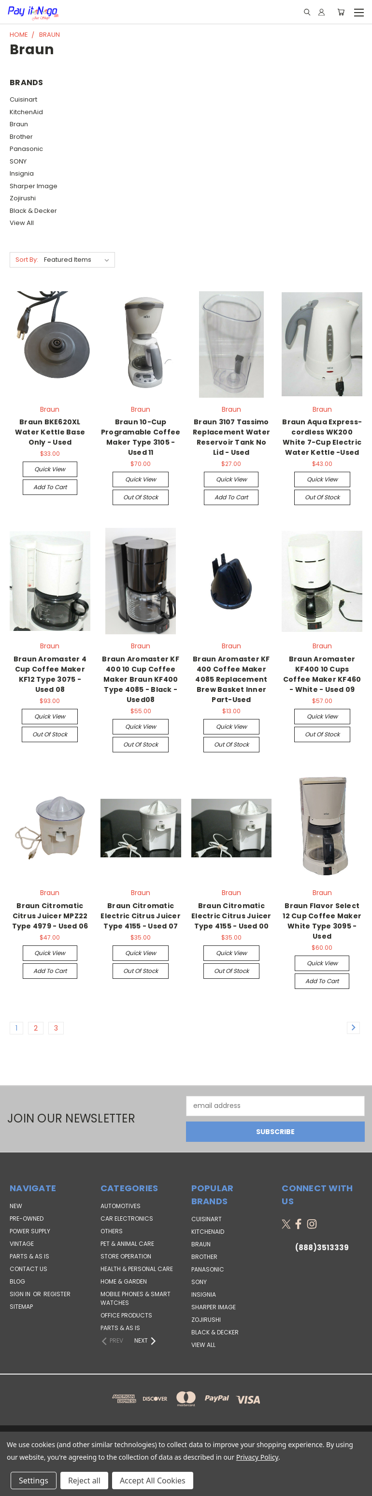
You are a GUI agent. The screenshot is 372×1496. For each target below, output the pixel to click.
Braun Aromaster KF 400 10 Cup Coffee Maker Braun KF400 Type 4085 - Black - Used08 (140, 679)
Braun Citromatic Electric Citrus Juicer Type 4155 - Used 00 (231, 916)
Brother (21, 136)
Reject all (84, 1480)
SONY (18, 161)
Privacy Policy (257, 1457)
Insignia (22, 173)
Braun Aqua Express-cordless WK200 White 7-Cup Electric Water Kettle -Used (322, 437)
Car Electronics (126, 1218)
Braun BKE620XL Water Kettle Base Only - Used (50, 432)
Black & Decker (33, 210)
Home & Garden (123, 1281)
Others (111, 1231)
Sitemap (21, 1306)
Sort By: (26, 259)
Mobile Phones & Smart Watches (135, 1298)
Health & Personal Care (136, 1269)
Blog (17, 1281)
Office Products (126, 1315)
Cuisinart (23, 99)
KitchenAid (26, 112)
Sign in (21, 1294)
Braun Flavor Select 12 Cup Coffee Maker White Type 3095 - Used (322, 921)
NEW (16, 1206)
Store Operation (125, 1256)
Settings (33, 1480)
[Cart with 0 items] (341, 12)
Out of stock (140, 497)
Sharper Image (33, 186)
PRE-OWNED (26, 1218)
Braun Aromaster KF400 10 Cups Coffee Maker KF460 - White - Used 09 (322, 674)
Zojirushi (23, 198)
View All (22, 222)
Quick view (49, 469)
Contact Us (28, 1269)
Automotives (120, 1206)
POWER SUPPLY (30, 1231)
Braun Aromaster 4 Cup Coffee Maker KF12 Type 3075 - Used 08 (50, 674)
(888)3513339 (322, 1247)
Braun (19, 124)
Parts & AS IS (120, 1328)
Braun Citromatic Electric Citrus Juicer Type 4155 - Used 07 (140, 916)
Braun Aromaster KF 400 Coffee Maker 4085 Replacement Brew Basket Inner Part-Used (231, 679)
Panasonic (26, 148)
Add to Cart (50, 487)
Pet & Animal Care (127, 1244)
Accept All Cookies (153, 1480)
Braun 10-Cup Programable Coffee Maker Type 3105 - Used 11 (141, 437)
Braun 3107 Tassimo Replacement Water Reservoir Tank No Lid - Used (231, 437)
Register (57, 1294)
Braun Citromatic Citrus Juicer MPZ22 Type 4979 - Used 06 (50, 916)
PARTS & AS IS (29, 1256)
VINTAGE (22, 1244)
